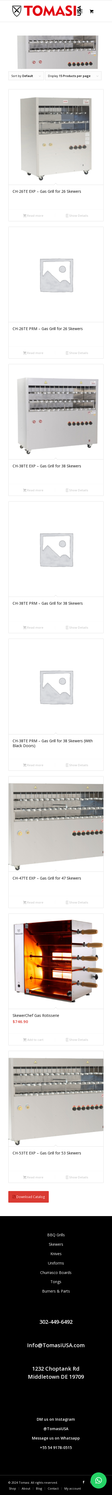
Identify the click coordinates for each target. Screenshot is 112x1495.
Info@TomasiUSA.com (56, 1345)
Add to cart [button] (33, 1040)
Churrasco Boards (56, 1272)
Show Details (77, 215)
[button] (99, 1480)
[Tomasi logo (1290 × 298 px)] (46, 11)
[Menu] (80, 11)
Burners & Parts (56, 1291)
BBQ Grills (56, 1234)
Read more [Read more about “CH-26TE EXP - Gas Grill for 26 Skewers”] (33, 215)
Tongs (55, 1281)
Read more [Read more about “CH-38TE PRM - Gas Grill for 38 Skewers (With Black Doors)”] (33, 765)
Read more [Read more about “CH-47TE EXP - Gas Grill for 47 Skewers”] (33, 902)
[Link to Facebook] (84, 1482)
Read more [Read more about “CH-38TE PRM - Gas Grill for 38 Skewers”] (33, 627)
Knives (56, 1253)
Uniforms (56, 1263)
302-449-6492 (56, 1321)
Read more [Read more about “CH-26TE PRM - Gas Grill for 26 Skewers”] (33, 353)
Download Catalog (28, 1197)
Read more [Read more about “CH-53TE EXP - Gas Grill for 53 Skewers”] (33, 1177)
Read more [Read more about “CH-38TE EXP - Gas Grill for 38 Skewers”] (33, 490)
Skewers (56, 1244)
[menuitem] (81, 11)
